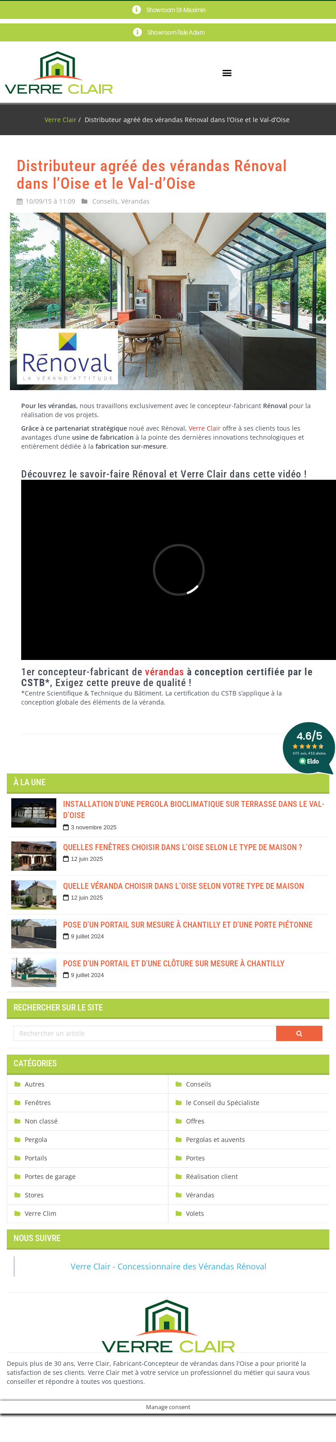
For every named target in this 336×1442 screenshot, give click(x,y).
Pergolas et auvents (215, 1139)
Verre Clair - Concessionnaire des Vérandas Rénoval (169, 1266)
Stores (34, 1195)
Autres (35, 1084)
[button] (226, 72)
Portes (195, 1158)
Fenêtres (38, 1102)
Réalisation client (212, 1176)
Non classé (41, 1121)
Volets (195, 1213)
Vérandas (135, 201)
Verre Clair (61, 119)
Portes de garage (50, 1176)
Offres (195, 1121)
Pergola (36, 1139)
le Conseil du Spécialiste (222, 1102)
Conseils (105, 201)
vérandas (164, 672)
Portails (36, 1158)
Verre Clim (40, 1213)
